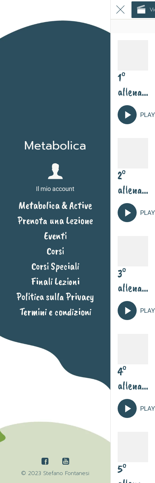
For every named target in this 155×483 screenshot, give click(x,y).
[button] (55, 178)
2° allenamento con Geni (130, 182)
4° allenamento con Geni (130, 378)
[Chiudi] (120, 10)
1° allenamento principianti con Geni (132, 85)
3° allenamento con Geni (130, 280)
